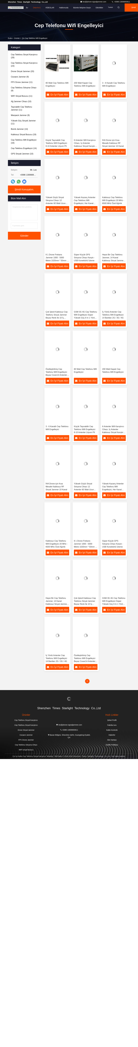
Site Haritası (112, 741)
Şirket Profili (112, 721)
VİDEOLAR (49, 8)
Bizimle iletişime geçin (82, 8)
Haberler (112, 736)
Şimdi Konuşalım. (24, 189)
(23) (24, 64)
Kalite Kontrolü (112, 731)
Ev (27, 8)
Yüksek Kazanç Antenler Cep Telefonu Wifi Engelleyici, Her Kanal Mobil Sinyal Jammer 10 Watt (84, 204)
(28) (24, 56)
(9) (20, 77)
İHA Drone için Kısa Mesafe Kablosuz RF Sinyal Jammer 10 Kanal (113, 143)
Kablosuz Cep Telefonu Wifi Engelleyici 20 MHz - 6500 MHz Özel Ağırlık (113, 201)
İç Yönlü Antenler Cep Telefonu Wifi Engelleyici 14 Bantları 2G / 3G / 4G (113, 315)
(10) (21, 101)
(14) (19, 129)
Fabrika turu (112, 726)
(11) (21, 82)
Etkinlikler (99, 8)
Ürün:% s (36, 8)
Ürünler (17, 38)
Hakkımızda (63, 8)
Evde (10, 38)
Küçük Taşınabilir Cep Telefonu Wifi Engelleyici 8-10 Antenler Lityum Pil (56, 143)
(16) (23, 141)
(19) (23, 134)
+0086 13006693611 (121, 2)
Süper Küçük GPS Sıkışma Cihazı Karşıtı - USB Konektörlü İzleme (84, 258)
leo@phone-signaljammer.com (93, 2)
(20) (22, 71)
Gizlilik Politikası (112, 746)
